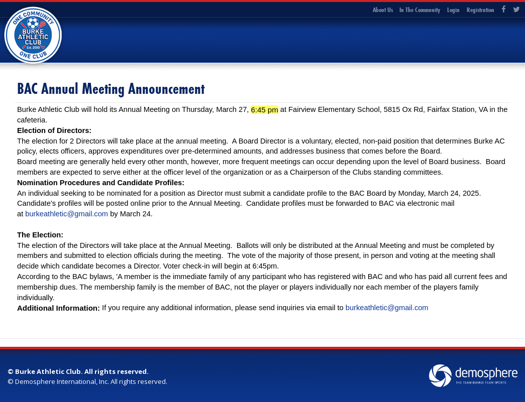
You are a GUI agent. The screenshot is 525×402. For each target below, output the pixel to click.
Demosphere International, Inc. (62, 381)
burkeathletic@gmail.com (66, 214)
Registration (480, 9)
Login (453, 9)
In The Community (419, 9)
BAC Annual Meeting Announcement (110, 88)
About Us (383, 9)
